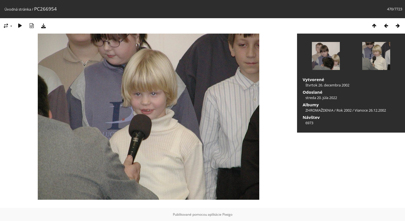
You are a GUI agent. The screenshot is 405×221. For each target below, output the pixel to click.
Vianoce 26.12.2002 (370, 110)
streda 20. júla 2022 (321, 97)
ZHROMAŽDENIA (319, 110)
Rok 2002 (344, 110)
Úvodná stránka (17, 9)
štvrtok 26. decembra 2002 (327, 85)
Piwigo (227, 214)
